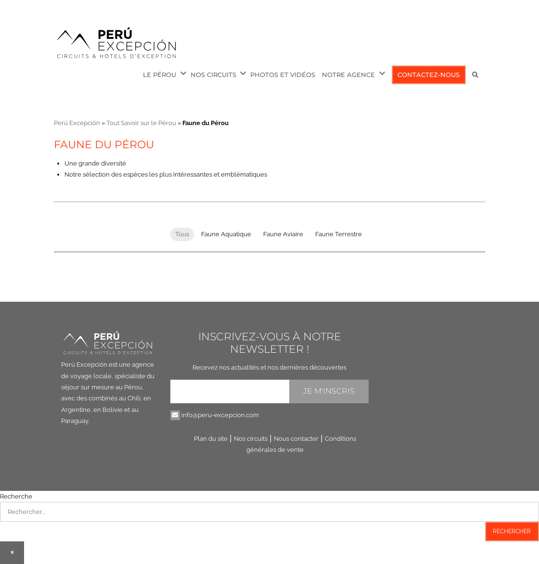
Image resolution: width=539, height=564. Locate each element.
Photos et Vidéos (282, 74)
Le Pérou (159, 74)
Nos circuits (213, 74)
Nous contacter (296, 438)
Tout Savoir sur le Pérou (141, 123)
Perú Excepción (77, 123)
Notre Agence (348, 74)
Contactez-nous (429, 74)
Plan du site (211, 438)
